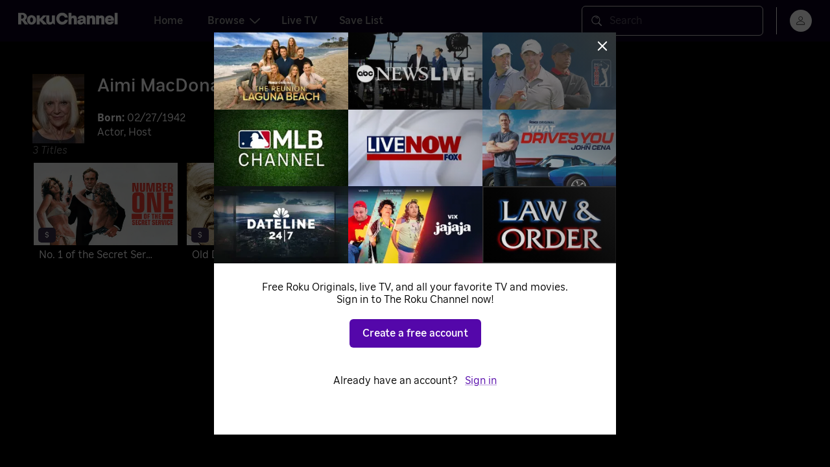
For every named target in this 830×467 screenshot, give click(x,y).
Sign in (481, 381)
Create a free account (415, 333)
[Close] (602, 46)
